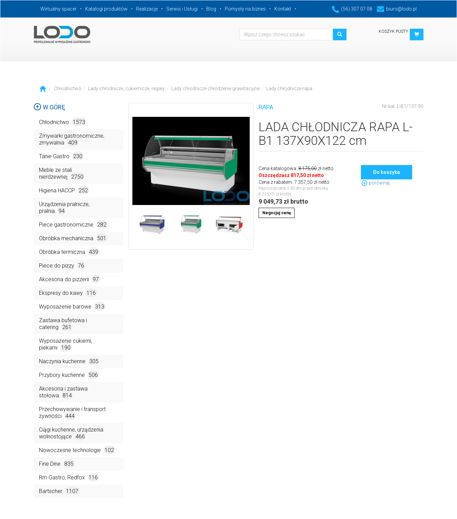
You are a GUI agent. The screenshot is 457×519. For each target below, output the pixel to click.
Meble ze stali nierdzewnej (62, 174)
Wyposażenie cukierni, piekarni (65, 345)
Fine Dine (57, 463)
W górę (49, 107)
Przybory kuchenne (69, 374)
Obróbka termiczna (69, 251)
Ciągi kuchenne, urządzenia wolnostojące (71, 433)
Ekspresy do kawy (68, 292)
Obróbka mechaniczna (73, 238)
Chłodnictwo (67, 88)
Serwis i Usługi (182, 9)
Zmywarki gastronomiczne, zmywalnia (71, 140)
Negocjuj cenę (276, 212)
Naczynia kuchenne (69, 361)
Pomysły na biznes (245, 9)
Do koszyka (386, 172)
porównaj (375, 183)
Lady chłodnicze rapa (289, 88)
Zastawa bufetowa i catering (63, 324)
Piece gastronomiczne (73, 224)
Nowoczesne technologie (77, 450)
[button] (416, 34)
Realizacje (147, 9)
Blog (211, 9)
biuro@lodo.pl (397, 9)
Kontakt (282, 9)
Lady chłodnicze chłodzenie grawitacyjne (215, 88)
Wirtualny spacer (58, 9)
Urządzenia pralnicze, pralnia (64, 208)
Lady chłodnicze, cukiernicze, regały (126, 88)
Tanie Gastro (61, 156)
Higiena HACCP (64, 190)
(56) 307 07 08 (352, 9)
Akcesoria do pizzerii (69, 279)
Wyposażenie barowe (72, 306)
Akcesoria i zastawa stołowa (63, 392)
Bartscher (59, 491)
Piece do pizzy (62, 265)
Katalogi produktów (106, 9)
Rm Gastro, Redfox (69, 477)
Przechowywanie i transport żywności (72, 413)
